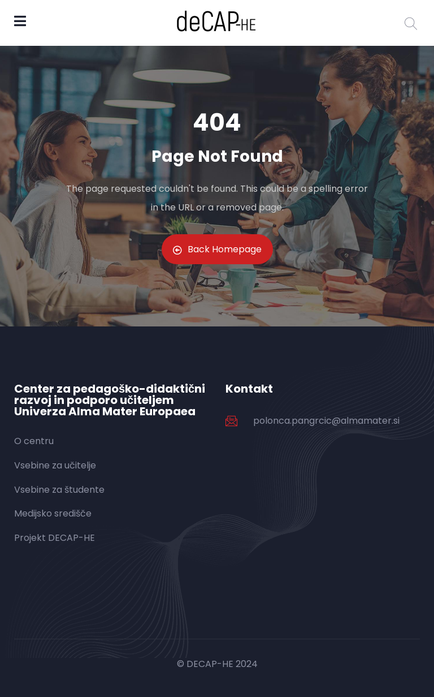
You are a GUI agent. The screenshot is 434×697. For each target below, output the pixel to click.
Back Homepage (217, 249)
